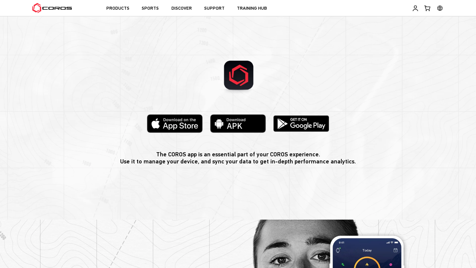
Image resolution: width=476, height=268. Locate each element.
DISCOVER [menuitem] (181, 8)
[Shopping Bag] (427, 8)
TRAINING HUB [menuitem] (252, 8)
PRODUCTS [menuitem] (117, 8)
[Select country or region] (440, 8)
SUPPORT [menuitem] (214, 8)
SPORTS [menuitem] (150, 8)
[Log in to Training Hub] (415, 8)
